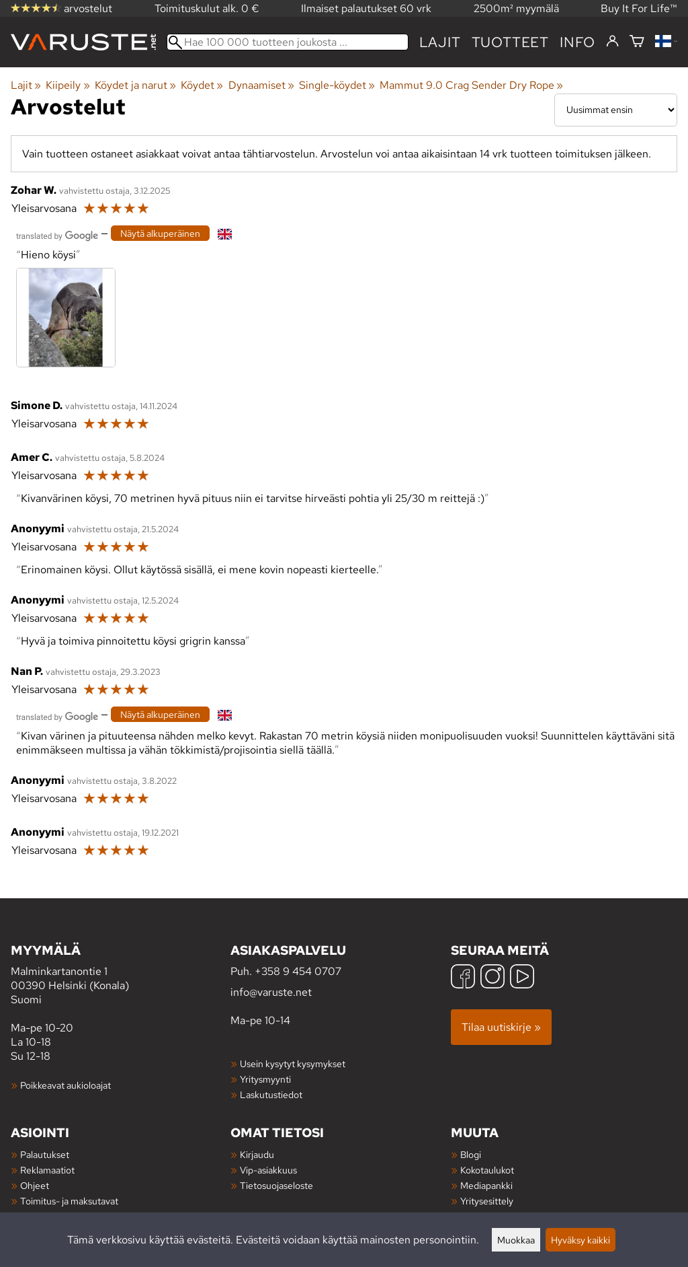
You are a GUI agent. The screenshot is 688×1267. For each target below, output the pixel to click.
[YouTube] (522, 978)
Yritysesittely (486, 1200)
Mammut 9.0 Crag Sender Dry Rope (471, 85)
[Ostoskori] (637, 42)
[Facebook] (463, 978)
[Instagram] (492, 978)
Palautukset (44, 1154)
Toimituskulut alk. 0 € (207, 8)
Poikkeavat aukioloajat (65, 1085)
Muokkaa (516, 1239)
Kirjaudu (257, 1154)
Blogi (470, 1154)
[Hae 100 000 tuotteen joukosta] (287, 42)
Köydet (202, 85)
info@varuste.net (271, 992)
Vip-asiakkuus (268, 1169)
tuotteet (510, 42)
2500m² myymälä (516, 8)
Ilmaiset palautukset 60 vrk (366, 8)
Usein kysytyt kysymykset (292, 1063)
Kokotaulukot (487, 1169)
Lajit (440, 42)
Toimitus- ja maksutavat (69, 1200)
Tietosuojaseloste (276, 1185)
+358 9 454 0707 (298, 971)
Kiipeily (67, 85)
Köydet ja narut (135, 85)
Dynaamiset (261, 85)
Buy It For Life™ (639, 8)
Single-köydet (337, 85)
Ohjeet (34, 1185)
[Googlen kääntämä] (57, 234)
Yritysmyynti (265, 1079)
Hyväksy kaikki (580, 1239)
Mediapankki (486, 1185)
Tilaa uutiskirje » (501, 1027)
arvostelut (61, 8)
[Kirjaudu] (612, 42)
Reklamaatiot (47, 1169)
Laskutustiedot (271, 1094)
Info (577, 42)
